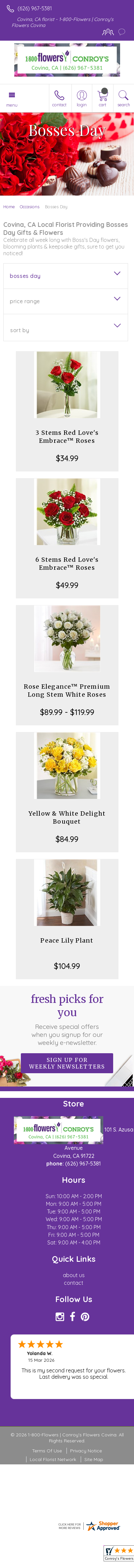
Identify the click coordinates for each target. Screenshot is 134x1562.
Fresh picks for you (67, 1020)
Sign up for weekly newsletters (67, 1063)
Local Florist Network (53, 1459)
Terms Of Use (47, 1451)
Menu (12, 105)
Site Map (93, 1459)
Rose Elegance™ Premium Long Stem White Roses (67, 690)
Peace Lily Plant (66, 940)
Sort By (19, 330)
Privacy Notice (86, 1451)
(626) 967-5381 (35, 8)
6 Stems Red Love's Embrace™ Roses (67, 563)
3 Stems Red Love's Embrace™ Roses (67, 436)
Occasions (29, 206)
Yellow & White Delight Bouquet (67, 817)
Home (9, 206)
